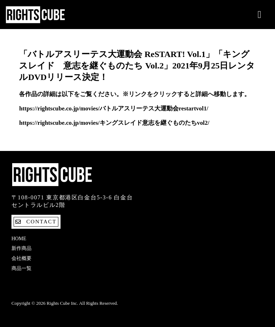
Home (18, 238)
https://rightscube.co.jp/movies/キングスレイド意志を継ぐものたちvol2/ (114, 122)
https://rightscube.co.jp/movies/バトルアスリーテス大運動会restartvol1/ (113, 108)
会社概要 (21, 258)
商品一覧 (21, 268)
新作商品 (21, 248)
